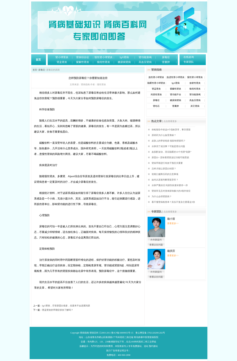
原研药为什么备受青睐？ (164, 135)
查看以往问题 (156, 244)
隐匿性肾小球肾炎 (156, 83)
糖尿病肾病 (124, 62)
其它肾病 (195, 106)
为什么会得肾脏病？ (162, 196)
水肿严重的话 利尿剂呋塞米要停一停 (170, 185)
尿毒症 (166, 57)
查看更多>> (173, 223)
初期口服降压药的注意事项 (165, 174)
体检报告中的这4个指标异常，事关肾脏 (171, 129)
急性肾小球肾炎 (156, 77)
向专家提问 (156, 239)
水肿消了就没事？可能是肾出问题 (168, 146)
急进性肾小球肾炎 (175, 77)
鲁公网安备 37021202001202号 (150, 332)
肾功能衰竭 (145, 57)
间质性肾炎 (156, 94)
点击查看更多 (170, 121)
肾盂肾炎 (62, 62)
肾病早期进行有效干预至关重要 (167, 163)
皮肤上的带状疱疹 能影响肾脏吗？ (169, 140)
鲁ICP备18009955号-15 (122, 332)
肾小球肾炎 (61, 57)
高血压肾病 (145, 62)
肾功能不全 (175, 94)
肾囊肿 (166, 62)
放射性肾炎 (195, 83)
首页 (38, 59)
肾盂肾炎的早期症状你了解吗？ (57, 310)
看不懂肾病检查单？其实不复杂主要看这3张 (173, 202)
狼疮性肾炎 (103, 62)
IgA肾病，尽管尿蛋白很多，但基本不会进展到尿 (66, 305)
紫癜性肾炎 (82, 62)
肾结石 (156, 106)
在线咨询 (188, 57)
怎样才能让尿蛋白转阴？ (164, 168)
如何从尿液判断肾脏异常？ (165, 179)
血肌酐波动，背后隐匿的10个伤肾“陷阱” (171, 152)
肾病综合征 (82, 57)
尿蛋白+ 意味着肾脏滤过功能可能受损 (170, 157)
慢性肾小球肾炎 (103, 57)
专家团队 (188, 62)
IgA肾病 (124, 57)
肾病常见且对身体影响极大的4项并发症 (171, 191)
